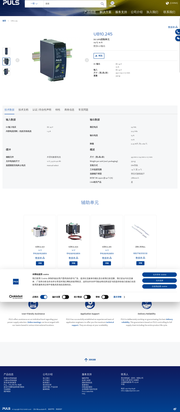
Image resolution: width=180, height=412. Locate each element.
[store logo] (15, 13)
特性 (57, 113)
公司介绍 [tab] (48, 378)
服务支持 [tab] (87, 378)
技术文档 (23, 113)
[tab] (9, 113)
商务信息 (69, 113)
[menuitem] (152, 16)
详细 (40, 267)
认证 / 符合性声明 (41, 113)
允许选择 (159, 391)
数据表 (173, 30)
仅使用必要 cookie (159, 396)
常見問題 (83, 113)
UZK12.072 (73, 250)
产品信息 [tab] (8, 378)
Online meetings (34, 326)
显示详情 (117, 407)
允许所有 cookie (159, 385)
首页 (4, 24)
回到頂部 (90, 363)
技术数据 (9, 113)
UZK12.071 (40, 250)
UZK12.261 (107, 250)
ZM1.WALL (140, 250)
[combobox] (74, 7)
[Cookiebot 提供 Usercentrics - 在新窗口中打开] (16, 407)
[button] (171, 7)
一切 (41, 7)
